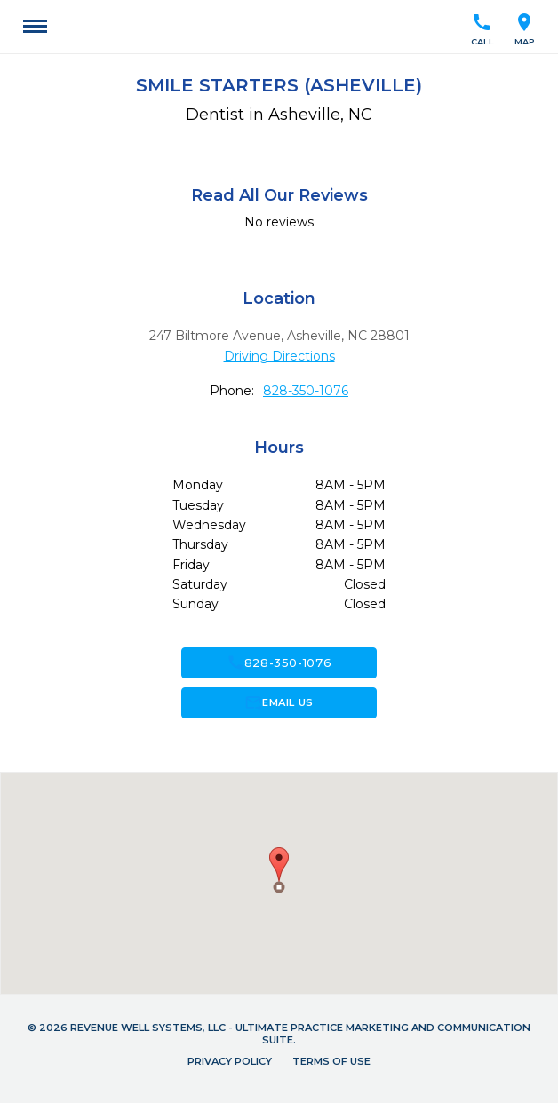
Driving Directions (279, 356)
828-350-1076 (305, 391)
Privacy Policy (229, 1061)
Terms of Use (331, 1061)
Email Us (278, 702)
